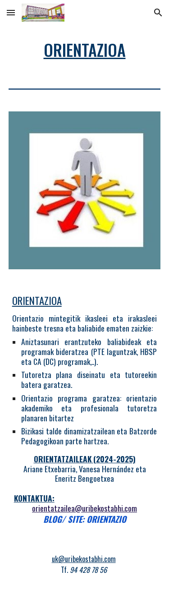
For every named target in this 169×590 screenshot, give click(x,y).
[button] (11, 12)
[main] (85, 49)
